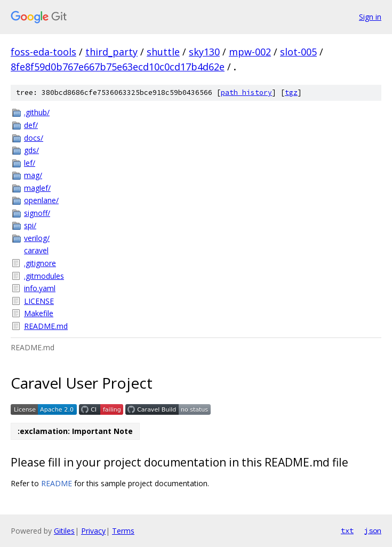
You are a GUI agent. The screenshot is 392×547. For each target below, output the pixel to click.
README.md (46, 326)
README (56, 483)
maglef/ (37, 188)
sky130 (204, 51)
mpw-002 (250, 51)
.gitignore (40, 263)
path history (246, 92)
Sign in (370, 17)
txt (347, 530)
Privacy (93, 531)
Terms (123, 531)
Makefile (38, 313)
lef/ (29, 163)
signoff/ (37, 213)
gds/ (31, 150)
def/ (31, 125)
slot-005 (298, 51)
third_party (111, 51)
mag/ (33, 175)
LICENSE (39, 301)
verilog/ (37, 238)
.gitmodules (44, 276)
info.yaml (39, 288)
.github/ (37, 112)
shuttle (163, 51)
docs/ (33, 138)
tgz (291, 92)
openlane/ (41, 200)
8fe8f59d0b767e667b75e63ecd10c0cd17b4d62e (118, 66)
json (372, 530)
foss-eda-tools (43, 51)
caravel (36, 250)
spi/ (30, 225)
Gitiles (64, 531)
